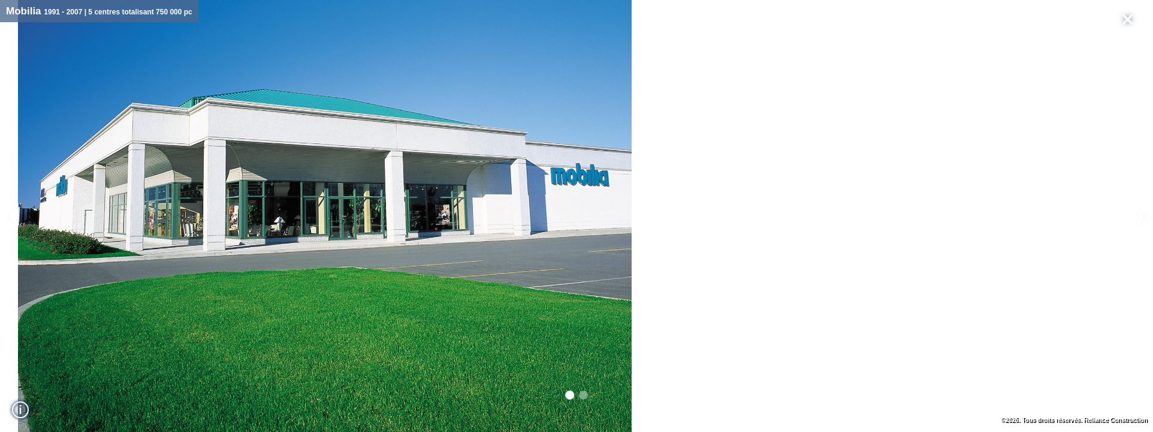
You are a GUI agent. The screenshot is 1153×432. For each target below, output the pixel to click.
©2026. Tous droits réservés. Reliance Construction (1074, 419)
